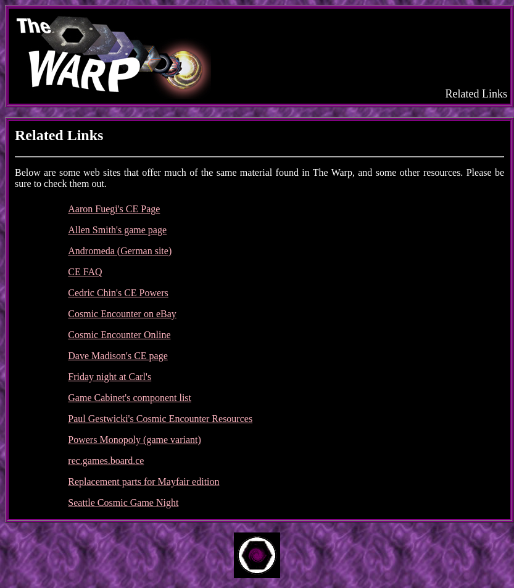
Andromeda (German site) (120, 251)
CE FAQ (85, 272)
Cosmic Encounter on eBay (122, 313)
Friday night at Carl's (109, 376)
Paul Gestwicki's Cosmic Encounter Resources (160, 418)
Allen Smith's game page (117, 230)
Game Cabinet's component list (129, 397)
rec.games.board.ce (106, 460)
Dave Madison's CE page (118, 355)
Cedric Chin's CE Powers (118, 293)
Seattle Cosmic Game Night (123, 502)
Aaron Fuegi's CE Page (114, 209)
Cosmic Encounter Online (119, 334)
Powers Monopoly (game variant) (134, 439)
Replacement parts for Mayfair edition (143, 481)
